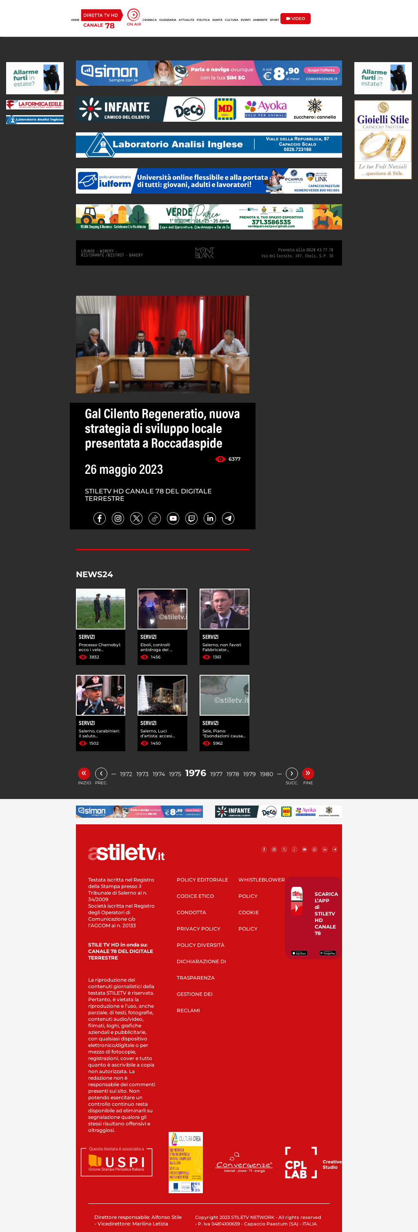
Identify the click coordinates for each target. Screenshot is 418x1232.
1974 (159, 774)
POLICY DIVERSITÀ (201, 945)
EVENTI (246, 20)
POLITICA (203, 20)
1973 (142, 774)
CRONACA (149, 20)
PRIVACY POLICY (198, 929)
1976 (195, 773)
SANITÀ (217, 20)
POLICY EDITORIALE (202, 880)
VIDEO (295, 18)
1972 (126, 774)
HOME (75, 20)
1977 (216, 774)
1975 (175, 774)
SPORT (274, 20)
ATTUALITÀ (186, 20)
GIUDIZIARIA (167, 20)
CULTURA (231, 20)
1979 (249, 774)
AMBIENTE (260, 20)
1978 (233, 774)
